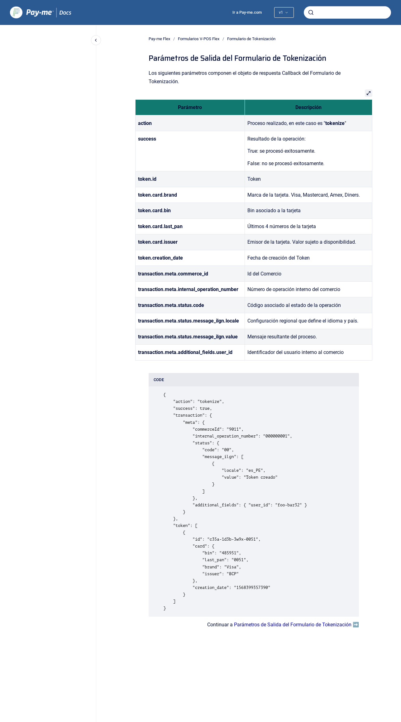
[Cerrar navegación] (96, 40)
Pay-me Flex (159, 38)
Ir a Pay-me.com (247, 12)
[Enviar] (311, 12)
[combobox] (347, 12)
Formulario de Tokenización (251, 38)
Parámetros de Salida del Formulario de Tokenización (292, 625)
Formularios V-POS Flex (198, 38)
